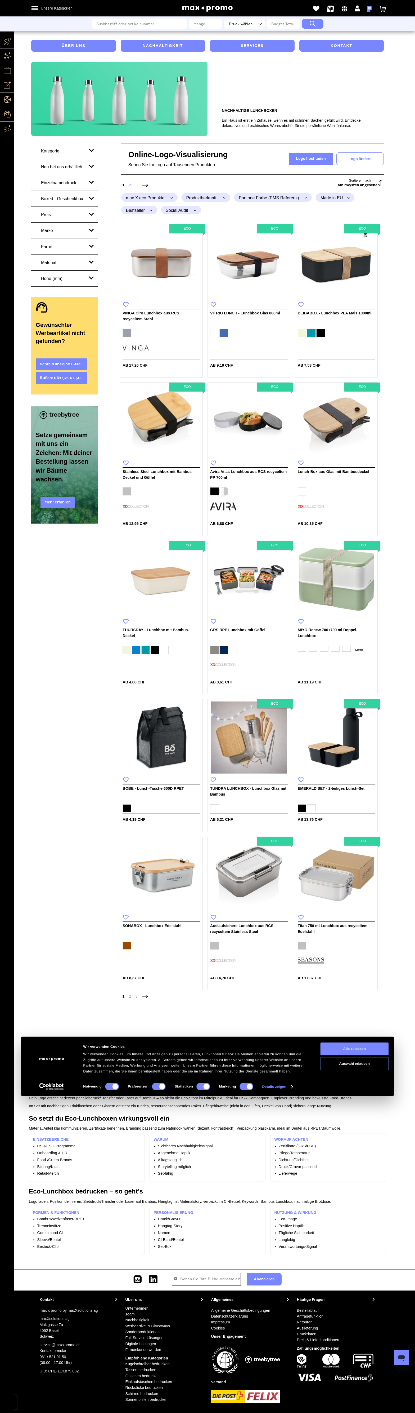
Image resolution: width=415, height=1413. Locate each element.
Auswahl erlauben (354, 1381)
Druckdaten (307, 1334)
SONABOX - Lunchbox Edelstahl (152, 926)
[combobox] (139, 24)
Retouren (305, 1322)
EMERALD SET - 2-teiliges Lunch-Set (331, 788)
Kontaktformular (53, 1351)
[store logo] (207, 8)
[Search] (312, 24)
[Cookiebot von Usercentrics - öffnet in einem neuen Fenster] (52, 1403)
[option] (127, 333)
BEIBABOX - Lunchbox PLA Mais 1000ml (335, 313)
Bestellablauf (308, 1310)
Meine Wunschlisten (316, 9)
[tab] (149, 197)
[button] (345, 8)
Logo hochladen (311, 159)
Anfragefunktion (310, 1316)
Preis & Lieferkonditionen (318, 1340)
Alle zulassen (354, 1366)
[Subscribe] (264, 1279)
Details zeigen (274, 1404)
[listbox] (161, 334)
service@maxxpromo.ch (60, 1345)
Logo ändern (360, 159)
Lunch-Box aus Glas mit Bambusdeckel (333, 471)
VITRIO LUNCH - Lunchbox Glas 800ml (245, 313)
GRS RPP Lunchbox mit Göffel (237, 630)
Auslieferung (307, 1328)
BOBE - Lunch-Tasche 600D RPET (153, 788)
